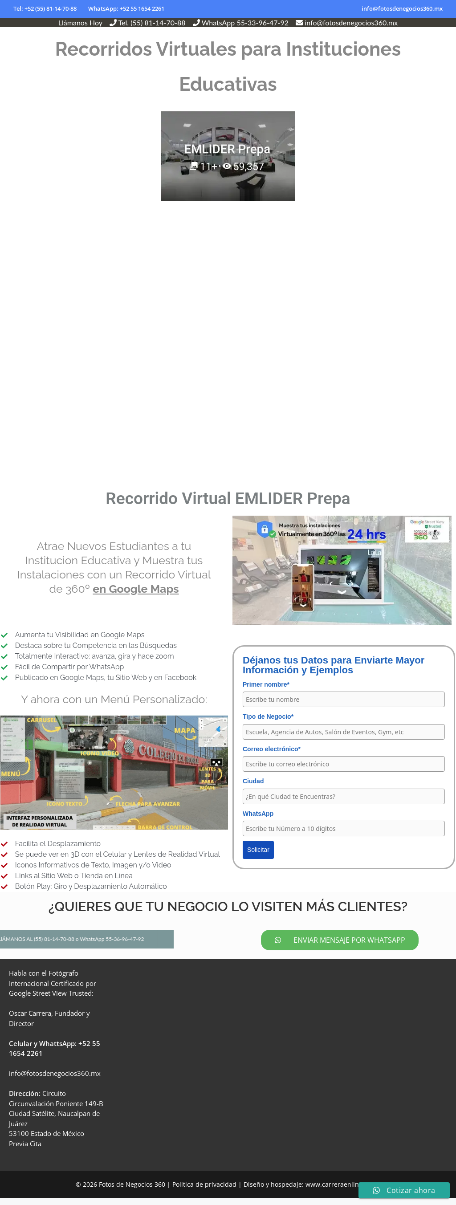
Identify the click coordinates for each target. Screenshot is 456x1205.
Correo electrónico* (272, 749)
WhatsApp (258, 813)
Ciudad (253, 781)
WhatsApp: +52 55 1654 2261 (126, 8)
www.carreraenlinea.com (342, 1191)
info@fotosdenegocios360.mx (402, 8)
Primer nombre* (266, 684)
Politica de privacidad (204, 1191)
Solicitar (258, 849)
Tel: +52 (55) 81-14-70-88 (45, 8)
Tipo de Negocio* (268, 716)
